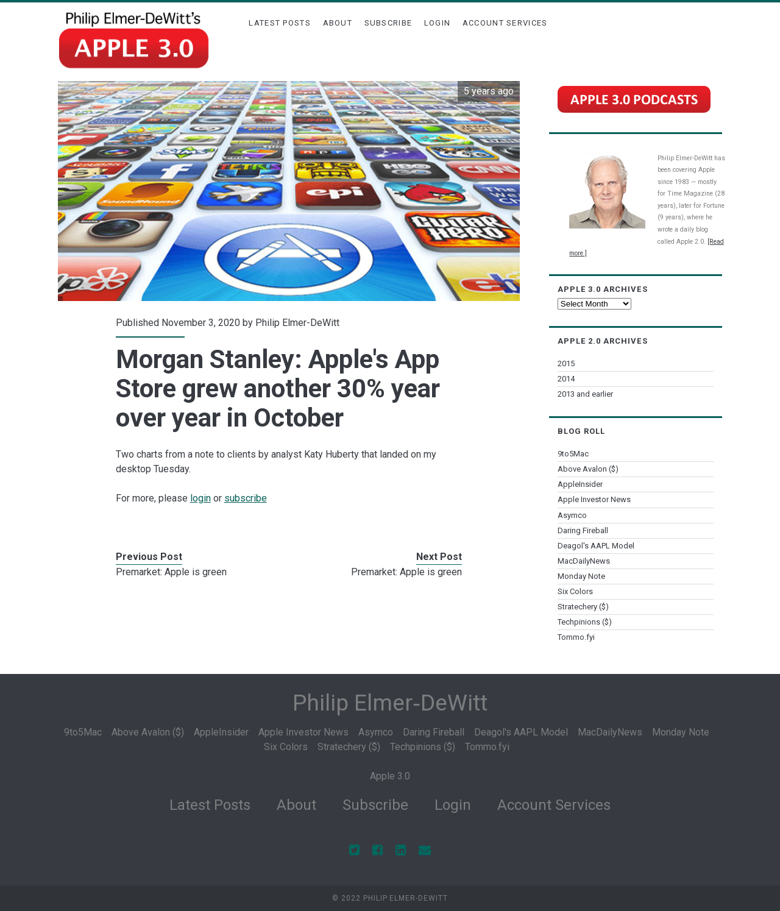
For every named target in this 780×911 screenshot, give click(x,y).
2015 (566, 363)
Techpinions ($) (585, 621)
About (338, 22)
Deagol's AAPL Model (596, 545)
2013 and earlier (585, 394)
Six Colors (575, 591)
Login (437, 22)
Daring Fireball (583, 530)
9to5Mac (573, 453)
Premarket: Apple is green (171, 572)
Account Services (505, 22)
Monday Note (581, 576)
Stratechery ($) (583, 606)
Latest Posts (280, 22)
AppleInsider (580, 484)
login (200, 498)
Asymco (572, 515)
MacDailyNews (584, 560)
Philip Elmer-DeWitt (297, 322)
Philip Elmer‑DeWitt (389, 703)
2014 (566, 378)
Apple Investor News (594, 499)
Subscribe (388, 22)
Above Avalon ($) (588, 468)
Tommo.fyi (576, 637)
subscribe (245, 498)
